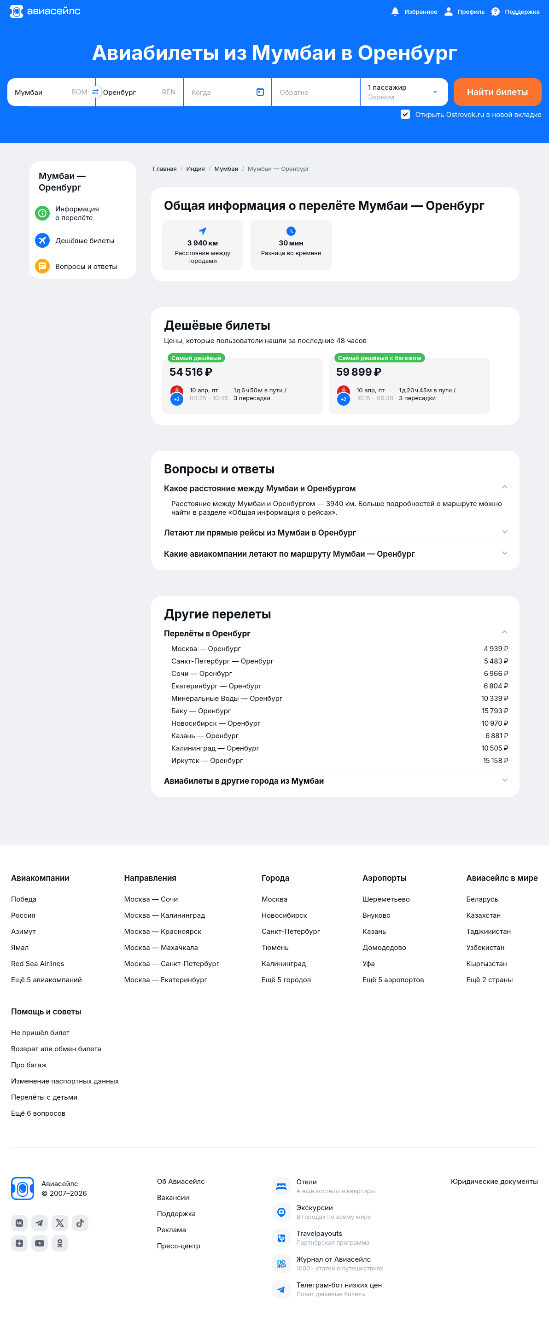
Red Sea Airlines (37, 963)
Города (276, 878)
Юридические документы (494, 1181)
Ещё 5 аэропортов (393, 979)
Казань (374, 931)
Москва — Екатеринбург (165, 979)
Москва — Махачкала (161, 947)
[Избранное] (414, 11)
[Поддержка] (515, 11)
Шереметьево (386, 899)
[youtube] (39, 1243)
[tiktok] (80, 1223)
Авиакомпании (40, 878)
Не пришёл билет (40, 1032)
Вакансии (173, 1197)
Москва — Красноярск (162, 931)
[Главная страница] (44, 11)
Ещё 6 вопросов (38, 1113)
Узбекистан (485, 947)
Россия (23, 915)
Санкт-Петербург (291, 931)
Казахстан (483, 915)
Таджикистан (488, 931)
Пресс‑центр (178, 1245)
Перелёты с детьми (44, 1097)
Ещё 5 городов (286, 979)
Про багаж (29, 1064)
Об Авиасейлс (181, 1181)
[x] (59, 1223)
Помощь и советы (46, 1011)
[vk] (19, 1223)
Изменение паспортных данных (65, 1081)
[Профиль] (464, 11)
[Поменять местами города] (95, 92)
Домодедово (384, 947)
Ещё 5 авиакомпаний (46, 979)
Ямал (20, 947)
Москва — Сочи (151, 899)
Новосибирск (284, 915)
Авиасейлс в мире (502, 878)
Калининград (284, 963)
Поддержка (176, 1213)
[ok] (59, 1243)
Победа (23, 899)
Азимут (23, 931)
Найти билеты (497, 92)
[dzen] (19, 1243)
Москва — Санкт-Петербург (171, 963)
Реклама (171, 1229)
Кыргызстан (486, 963)
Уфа (368, 963)
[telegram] (39, 1223)
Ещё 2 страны (489, 979)
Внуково (376, 915)
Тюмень (275, 947)
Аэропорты (384, 878)
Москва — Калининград (164, 915)
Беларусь (482, 899)
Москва (274, 899)
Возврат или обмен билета (56, 1048)
